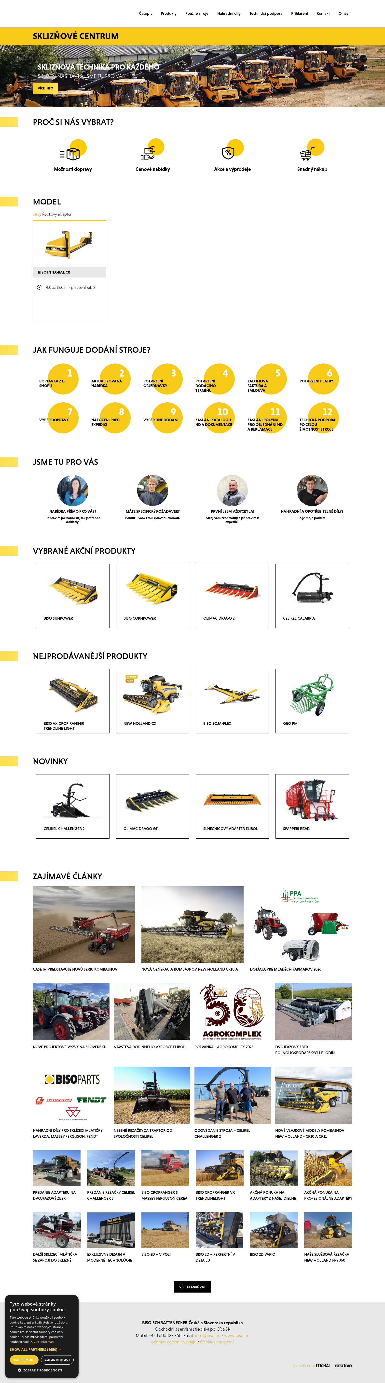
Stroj (36, 214)
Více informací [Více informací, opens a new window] (44, 1342)
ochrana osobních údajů (173, 1341)
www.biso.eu (236, 1335)
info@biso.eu (207, 1335)
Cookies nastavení (217, 1341)
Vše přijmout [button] (24, 1360)
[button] (42, 1349)
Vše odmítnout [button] (57, 1360)
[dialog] (42, 1336)
